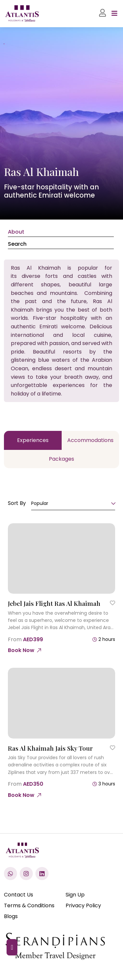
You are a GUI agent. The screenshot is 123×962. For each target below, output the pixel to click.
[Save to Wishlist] (112, 603)
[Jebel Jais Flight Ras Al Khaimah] (61, 558)
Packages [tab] (61, 459)
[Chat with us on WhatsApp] (10, 873)
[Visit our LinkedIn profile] (42, 873)
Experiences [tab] (33, 440)
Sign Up (75, 894)
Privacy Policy (83, 905)
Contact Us (18, 894)
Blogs (11, 916)
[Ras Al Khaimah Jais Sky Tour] (61, 703)
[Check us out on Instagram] (26, 873)
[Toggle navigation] (114, 13)
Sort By (17, 503)
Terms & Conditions (29, 905)
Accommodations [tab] (90, 440)
